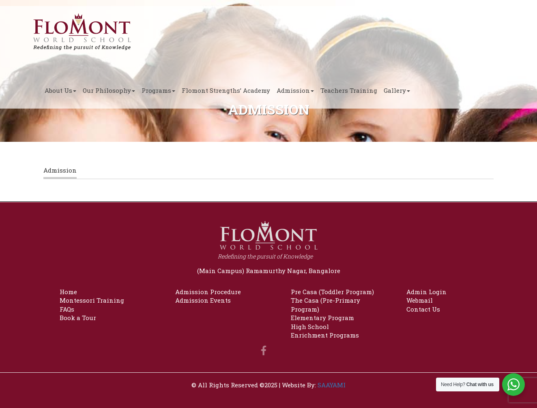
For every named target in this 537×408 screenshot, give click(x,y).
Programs (158, 90)
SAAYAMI (332, 385)
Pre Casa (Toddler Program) (332, 292)
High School (310, 327)
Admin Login (426, 292)
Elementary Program (322, 318)
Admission (295, 90)
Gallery (397, 90)
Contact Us (423, 309)
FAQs (67, 309)
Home (68, 292)
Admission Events (203, 300)
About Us (60, 90)
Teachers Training (348, 90)
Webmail (419, 300)
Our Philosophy (109, 90)
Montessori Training (92, 300)
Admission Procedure (208, 292)
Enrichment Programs (325, 335)
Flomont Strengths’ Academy (226, 90)
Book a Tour (78, 318)
